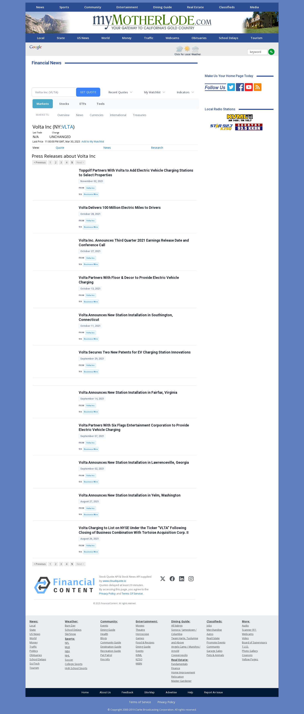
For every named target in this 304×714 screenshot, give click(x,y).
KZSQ (139, 659)
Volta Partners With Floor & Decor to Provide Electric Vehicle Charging (129, 280)
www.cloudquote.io (114, 581)
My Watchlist (152, 92)
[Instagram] (191, 585)
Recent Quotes (118, 92)
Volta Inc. (90, 188)
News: (34, 621)
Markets (43, 104)
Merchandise (214, 630)
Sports (64, 7)
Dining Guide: (180, 621)
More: (246, 621)
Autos (210, 634)
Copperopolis (179, 655)
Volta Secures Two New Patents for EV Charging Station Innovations (135, 352)
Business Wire (91, 194)
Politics (34, 651)
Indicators (183, 92)
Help (190, 692)
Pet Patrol (106, 655)
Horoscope (142, 634)
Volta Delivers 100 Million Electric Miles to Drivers (120, 208)
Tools (101, 104)
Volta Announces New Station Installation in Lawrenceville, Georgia (134, 463)
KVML (139, 655)
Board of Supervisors (254, 642)
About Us (105, 692)
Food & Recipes (145, 642)
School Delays (228, 38)
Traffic (148, 38)
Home (85, 692)
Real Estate (195, 7)
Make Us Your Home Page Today (229, 76)
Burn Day (70, 625)
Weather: (71, 621)
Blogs (103, 638)
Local (40, 38)
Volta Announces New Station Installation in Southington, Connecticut (126, 317)
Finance (175, 668)
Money (127, 38)
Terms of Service (140, 702)
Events (104, 625)
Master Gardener (181, 681)
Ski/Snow (70, 634)
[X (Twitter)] (163, 585)
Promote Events (216, 642)
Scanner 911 (249, 630)
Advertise (171, 692)
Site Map (149, 692)
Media (254, 7)
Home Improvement (183, 672)
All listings (177, 625)
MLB (67, 647)
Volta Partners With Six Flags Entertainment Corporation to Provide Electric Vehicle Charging (134, 427)
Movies (140, 625)
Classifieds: (214, 621)
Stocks (64, 104)
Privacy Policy (107, 593)
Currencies (96, 115)
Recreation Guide (110, 651)
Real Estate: (179, 660)
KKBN (139, 663)
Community (92, 7)
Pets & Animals (215, 655)
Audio (245, 625)
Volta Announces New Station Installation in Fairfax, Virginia (128, 392)
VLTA (67, 126)
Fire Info (105, 659)
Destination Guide (110, 646)
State (61, 38)
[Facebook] (172, 585)
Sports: (70, 639)
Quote (60, 147)
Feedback (127, 692)
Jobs (209, 625)
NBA (67, 651)
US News (83, 38)
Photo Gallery (250, 651)
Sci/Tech (35, 663)
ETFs (83, 104)
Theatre (140, 630)
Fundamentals (179, 664)
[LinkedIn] (182, 585)
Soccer (69, 659)
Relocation (177, 676)
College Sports (73, 664)
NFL (67, 643)
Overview (63, 115)
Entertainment (127, 7)
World (105, 38)
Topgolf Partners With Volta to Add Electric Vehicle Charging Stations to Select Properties (136, 172)
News (40, 7)
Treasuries (139, 115)
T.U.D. (245, 646)
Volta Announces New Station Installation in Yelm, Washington (130, 495)
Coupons (247, 655)
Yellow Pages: (250, 659)
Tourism (256, 38)
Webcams (172, 38)
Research (157, 147)
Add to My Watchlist (93, 141)
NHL (67, 655)
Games (140, 638)
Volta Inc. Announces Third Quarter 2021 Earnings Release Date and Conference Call (134, 242)
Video (245, 638)
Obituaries (199, 38)
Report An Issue (213, 692)
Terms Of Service (132, 593)
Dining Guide (162, 7)
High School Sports (76, 668)
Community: (109, 621)
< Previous (40, 162)
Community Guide (110, 642)
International (118, 115)
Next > (80, 162)
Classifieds (227, 7)
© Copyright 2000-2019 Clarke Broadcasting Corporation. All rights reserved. (152, 709)
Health (104, 634)
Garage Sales (214, 651)
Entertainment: (147, 621)
